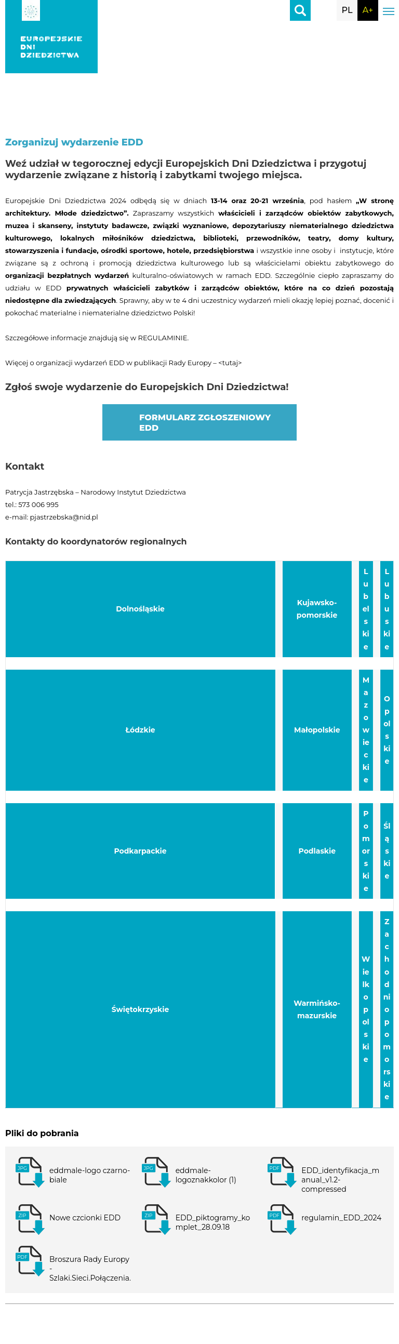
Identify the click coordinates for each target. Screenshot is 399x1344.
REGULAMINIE (162, 338)
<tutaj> (230, 362)
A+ (368, 10)
